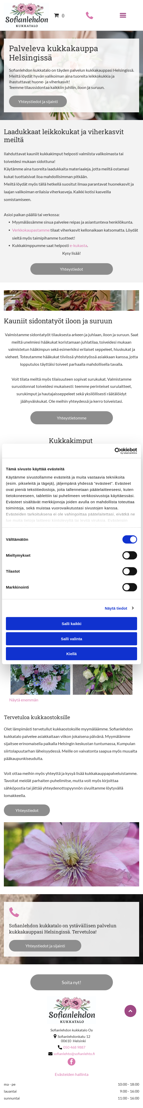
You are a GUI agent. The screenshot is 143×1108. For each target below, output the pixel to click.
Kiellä (71, 654)
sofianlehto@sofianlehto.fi (74, 1053)
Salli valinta (71, 638)
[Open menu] (123, 15)
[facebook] (71, 1062)
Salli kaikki (72, 623)
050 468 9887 (74, 1047)
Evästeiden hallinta (71, 1074)
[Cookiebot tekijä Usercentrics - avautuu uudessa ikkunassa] (114, 450)
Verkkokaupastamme (31, 229)
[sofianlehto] (40, 665)
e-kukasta (78, 245)
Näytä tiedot (116, 608)
